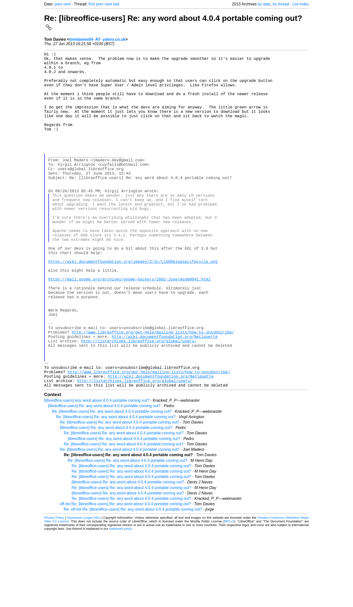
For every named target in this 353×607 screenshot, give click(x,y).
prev (58, 4)
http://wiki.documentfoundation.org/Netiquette (165, 400)
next (67, 4)
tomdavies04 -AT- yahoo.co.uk (97, 39)
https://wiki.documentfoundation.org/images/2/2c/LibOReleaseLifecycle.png (133, 308)
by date (264, 4)
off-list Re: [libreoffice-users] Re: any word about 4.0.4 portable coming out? (125, 578)
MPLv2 (229, 596)
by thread (281, 4)
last (116, 4)
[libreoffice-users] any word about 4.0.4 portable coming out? (96, 475)
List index (300, 4)
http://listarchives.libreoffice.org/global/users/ (138, 405)
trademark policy (120, 603)
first (91, 4)
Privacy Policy (54, 592)
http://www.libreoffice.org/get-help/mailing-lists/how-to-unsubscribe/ (153, 395)
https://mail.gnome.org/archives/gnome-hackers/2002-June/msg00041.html (129, 330)
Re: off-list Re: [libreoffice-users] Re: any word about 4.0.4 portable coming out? (133, 584)
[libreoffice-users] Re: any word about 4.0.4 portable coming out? (104, 480)
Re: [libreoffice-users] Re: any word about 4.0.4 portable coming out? (112, 486)
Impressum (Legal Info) (83, 592)
